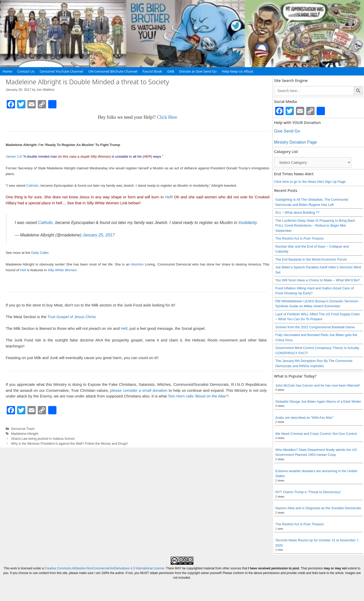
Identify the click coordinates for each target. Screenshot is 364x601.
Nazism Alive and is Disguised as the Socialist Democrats (318, 508)
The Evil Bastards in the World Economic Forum (311, 259)
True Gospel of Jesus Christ (71, 317)
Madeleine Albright (24, 434)
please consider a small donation (139, 390)
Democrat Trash (23, 429)
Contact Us (25, 71)
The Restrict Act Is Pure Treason (299, 238)
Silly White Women (62, 270)
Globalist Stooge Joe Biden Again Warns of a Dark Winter (318, 401)
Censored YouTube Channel (61, 71)
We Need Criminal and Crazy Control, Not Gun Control (316, 434)
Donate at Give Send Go (198, 71)
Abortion (137, 264)
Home (7, 71)
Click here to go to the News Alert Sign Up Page (310, 182)
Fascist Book (152, 71)
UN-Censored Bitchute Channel (112, 71)
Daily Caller (40, 253)
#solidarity (247, 222)
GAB (170, 71)
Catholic (32, 185)
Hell (168, 197)
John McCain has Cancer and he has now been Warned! (317, 385)
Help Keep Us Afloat (237, 71)
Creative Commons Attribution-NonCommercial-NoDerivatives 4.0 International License (104, 568)
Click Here (167, 117)
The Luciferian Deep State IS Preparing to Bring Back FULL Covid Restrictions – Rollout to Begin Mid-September (315, 226)
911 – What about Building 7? (297, 212)
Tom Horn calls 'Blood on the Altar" (197, 396)
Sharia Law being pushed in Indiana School (43, 439)
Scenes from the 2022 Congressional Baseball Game (315, 327)
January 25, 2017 (99, 235)
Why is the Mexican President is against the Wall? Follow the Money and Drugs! (69, 443)
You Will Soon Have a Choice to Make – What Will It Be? (317, 280)
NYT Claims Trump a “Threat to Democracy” (308, 492)
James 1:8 (14, 156)
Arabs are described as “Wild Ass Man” (304, 418)
